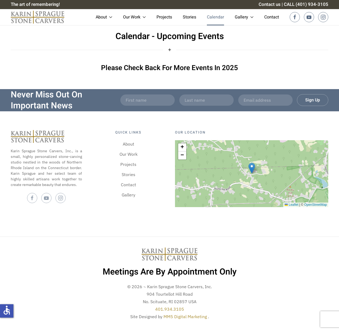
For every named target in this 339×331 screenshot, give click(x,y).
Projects (164, 17)
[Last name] (206, 100)
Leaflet (291, 205)
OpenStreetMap (315, 205)
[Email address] (265, 100)
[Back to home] (37, 17)
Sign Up (312, 100)
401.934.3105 (169, 309)
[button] (251, 168)
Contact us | (271, 4)
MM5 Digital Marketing (185, 316)
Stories (189, 17)
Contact (271, 17)
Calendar (215, 17)
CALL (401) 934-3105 (306, 4)
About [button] (104, 17)
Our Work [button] (134, 17)
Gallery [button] (244, 17)
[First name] (147, 100)
